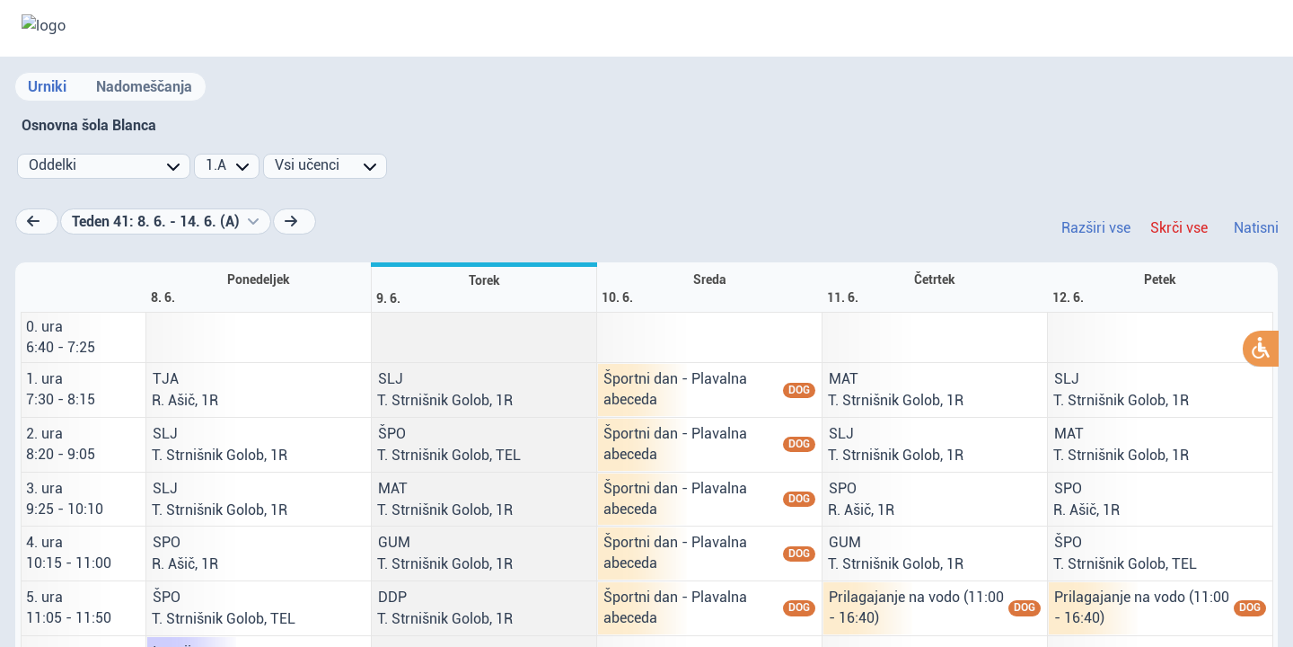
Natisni (1256, 227)
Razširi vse (1095, 227)
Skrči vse (1179, 227)
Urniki (47, 86)
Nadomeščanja (144, 86)
